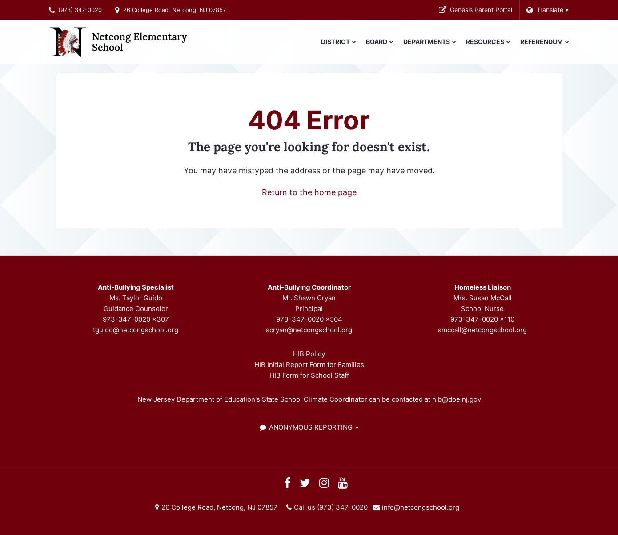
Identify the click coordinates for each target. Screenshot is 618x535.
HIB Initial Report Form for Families (309, 364)
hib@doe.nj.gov (456, 399)
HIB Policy (309, 354)
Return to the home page (309, 192)
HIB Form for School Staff (309, 375)
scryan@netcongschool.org (309, 330)
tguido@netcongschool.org (135, 330)
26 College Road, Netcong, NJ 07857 (174, 9)
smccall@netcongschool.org (482, 330)
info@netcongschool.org (420, 507)
